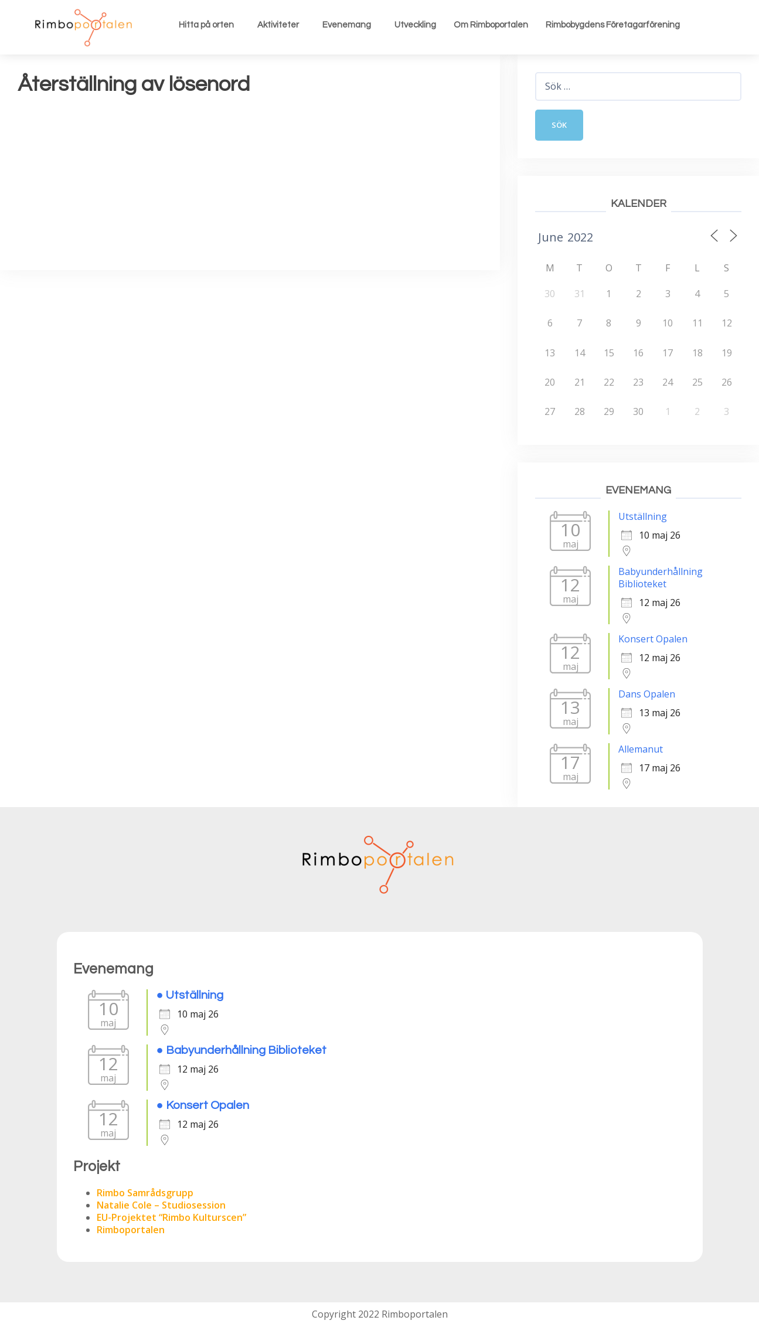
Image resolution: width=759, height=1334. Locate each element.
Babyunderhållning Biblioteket (660, 578)
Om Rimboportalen (491, 25)
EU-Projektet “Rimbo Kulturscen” (171, 1218)
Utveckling (415, 25)
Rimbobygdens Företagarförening (613, 25)
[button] (209, 25)
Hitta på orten (206, 25)
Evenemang (346, 25)
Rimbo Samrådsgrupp (145, 1193)
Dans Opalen (646, 695)
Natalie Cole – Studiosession (161, 1206)
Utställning (642, 517)
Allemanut (640, 750)
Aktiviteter (278, 25)
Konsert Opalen (652, 640)
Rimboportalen (131, 1230)
